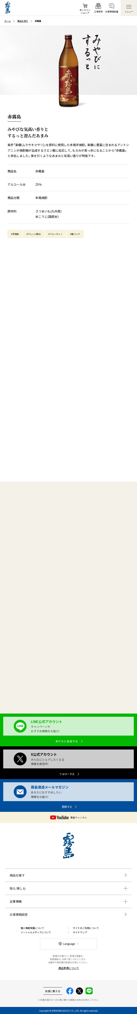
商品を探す (17, 875)
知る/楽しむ (18, 888)
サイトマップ (80, 932)
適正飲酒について (68, 968)
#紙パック (75, 234)
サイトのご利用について (86, 928)
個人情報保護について (32, 928)
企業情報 (16, 901)
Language (69, 943)
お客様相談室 (19, 914)
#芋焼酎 (15, 234)
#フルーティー (55, 234)
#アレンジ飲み (34, 234)
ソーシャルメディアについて (36, 932)
